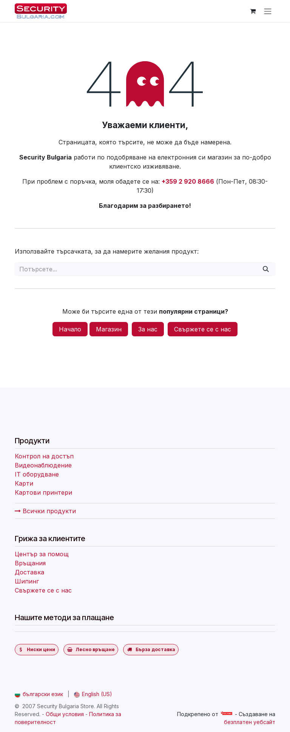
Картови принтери (43, 492)
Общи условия (65, 714)
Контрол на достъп (44, 456)
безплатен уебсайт (249, 722)
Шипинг (27, 581)
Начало (70, 329)
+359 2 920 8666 (188, 181)
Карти (24, 483)
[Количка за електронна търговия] (252, 11)
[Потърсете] (265, 269)
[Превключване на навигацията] (267, 11)
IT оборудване (37, 474)
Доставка (29, 572)
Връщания (30, 563)
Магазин (109, 329)
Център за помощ (42, 554)
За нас (147, 329)
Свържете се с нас (202, 329)
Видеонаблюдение (43, 465)
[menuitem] (39, 694)
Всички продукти (45, 511)
